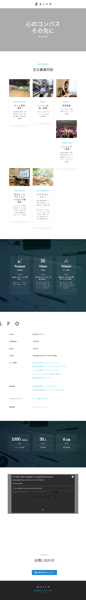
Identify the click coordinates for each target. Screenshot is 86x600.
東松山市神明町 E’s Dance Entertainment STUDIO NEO (50, 366)
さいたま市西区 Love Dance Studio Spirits (46, 370)
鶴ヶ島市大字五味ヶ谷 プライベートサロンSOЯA (48, 390)
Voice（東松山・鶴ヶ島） (41, 398)
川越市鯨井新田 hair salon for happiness (45, 386)
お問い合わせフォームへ (45, 572)
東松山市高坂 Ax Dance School (42, 378)
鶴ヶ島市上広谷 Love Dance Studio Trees (45, 363)
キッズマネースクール (40, 407)
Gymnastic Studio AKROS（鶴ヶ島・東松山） (47, 374)
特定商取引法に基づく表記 (43, 590)
